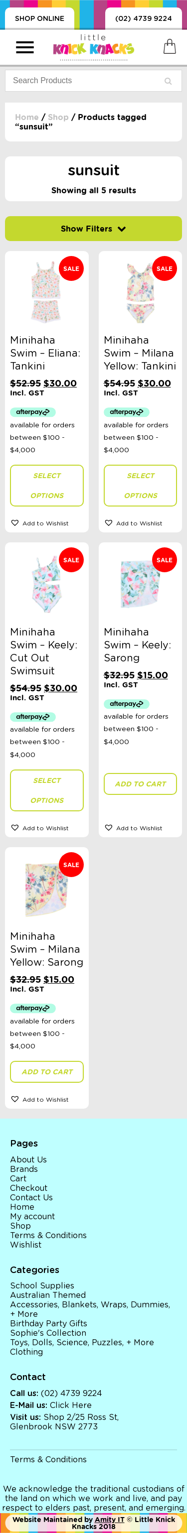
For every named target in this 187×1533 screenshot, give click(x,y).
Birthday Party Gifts (48, 1324)
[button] (47, 522)
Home (27, 117)
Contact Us (31, 1198)
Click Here (71, 1405)
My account (32, 1217)
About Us (28, 1160)
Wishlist (25, 1245)
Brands (24, 1169)
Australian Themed (48, 1295)
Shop (58, 117)
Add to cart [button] (140, 784)
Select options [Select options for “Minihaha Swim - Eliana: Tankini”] (46, 486)
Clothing (26, 1352)
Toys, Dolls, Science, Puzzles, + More (82, 1343)
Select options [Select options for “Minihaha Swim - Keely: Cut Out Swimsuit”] (46, 790)
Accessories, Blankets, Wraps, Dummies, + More (90, 1309)
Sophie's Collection (48, 1333)
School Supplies (42, 1286)
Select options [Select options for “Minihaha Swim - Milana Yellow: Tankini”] (140, 486)
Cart (18, 1179)
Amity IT (110, 1519)
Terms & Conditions (48, 1236)
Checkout (28, 1188)
